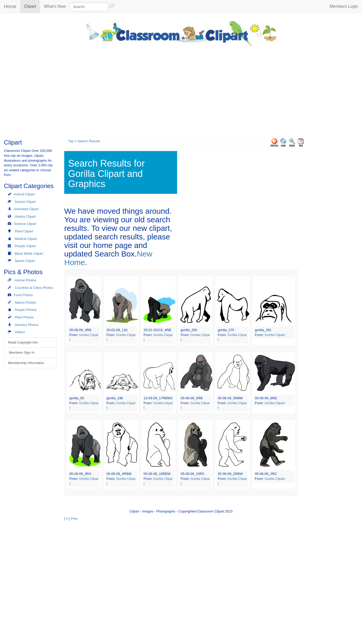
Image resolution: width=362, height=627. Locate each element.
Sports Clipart (25, 261)
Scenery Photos (27, 325)
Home (10, 6)
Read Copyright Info (23, 342)
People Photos (26, 310)
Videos (20, 332)
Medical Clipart (26, 239)
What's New (55, 6)
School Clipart (25, 202)
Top (71, 141)
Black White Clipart (29, 253)
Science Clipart (25, 224)
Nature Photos (25, 302)
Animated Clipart (26, 209)
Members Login (344, 6)
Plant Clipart (24, 231)
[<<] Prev (71, 519)
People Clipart (25, 246)
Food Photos (23, 295)
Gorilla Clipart (275, 335)
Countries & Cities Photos (34, 288)
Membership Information (26, 363)
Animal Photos (25, 280)
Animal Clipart (24, 194)
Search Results (88, 141)
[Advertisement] (181, 90)
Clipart (32, 6)
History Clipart (25, 216)
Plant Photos (24, 317)
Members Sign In (21, 352)
